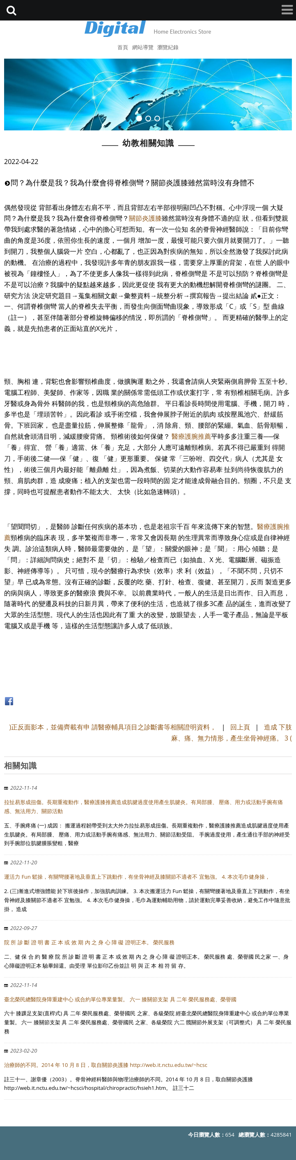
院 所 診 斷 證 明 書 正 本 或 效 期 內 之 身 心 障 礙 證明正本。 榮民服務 (89, 942)
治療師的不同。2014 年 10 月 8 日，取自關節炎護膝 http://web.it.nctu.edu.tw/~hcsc (105, 1065)
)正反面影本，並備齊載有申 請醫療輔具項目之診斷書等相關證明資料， (113, 727)
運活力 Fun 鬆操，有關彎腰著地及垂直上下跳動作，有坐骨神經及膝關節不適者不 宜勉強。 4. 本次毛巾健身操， (137, 876)
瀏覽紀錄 (168, 47)
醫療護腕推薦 (191, 436)
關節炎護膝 (145, 218)
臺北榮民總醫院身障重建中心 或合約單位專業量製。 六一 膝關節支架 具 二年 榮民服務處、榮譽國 (120, 999)
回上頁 (240, 727)
